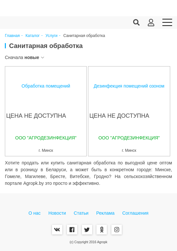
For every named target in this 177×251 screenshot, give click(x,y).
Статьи (81, 213)
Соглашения (135, 213)
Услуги (51, 36)
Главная (12, 36)
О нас (35, 213)
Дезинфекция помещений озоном (129, 86)
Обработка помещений (45, 86)
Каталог (33, 36)
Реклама (105, 213)
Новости (57, 213)
